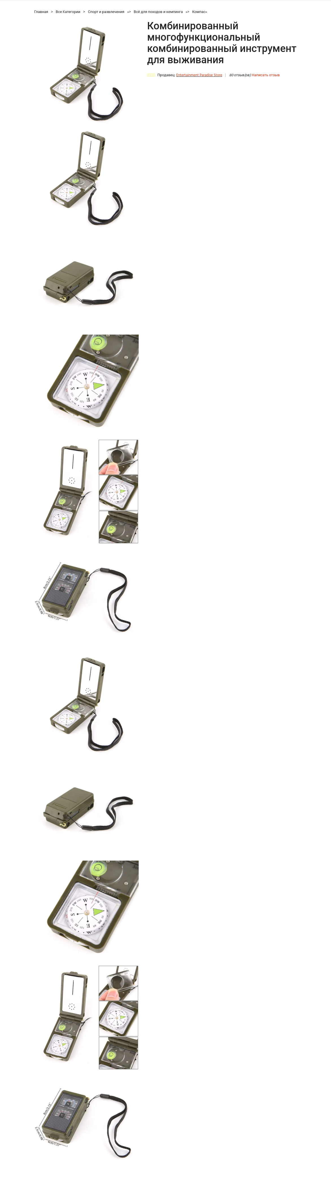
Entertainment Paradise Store (199, 75)
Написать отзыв (266, 75)
